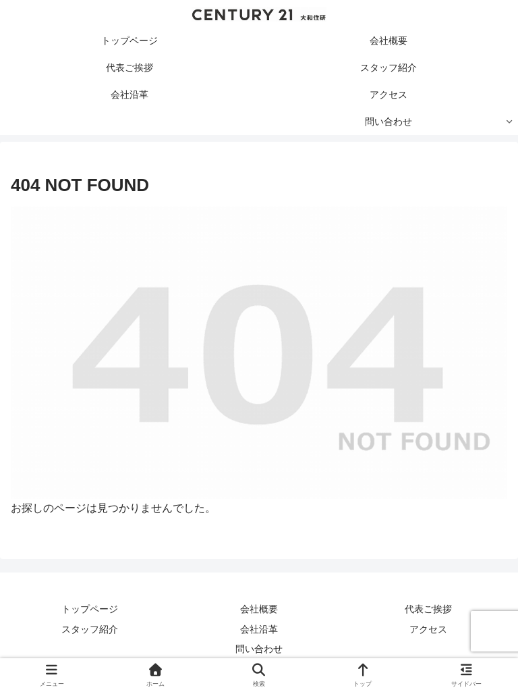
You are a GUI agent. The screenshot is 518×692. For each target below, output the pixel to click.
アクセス (428, 629)
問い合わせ (259, 648)
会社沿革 (259, 629)
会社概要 (259, 609)
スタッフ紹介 (89, 629)
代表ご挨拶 (428, 609)
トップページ (89, 609)
